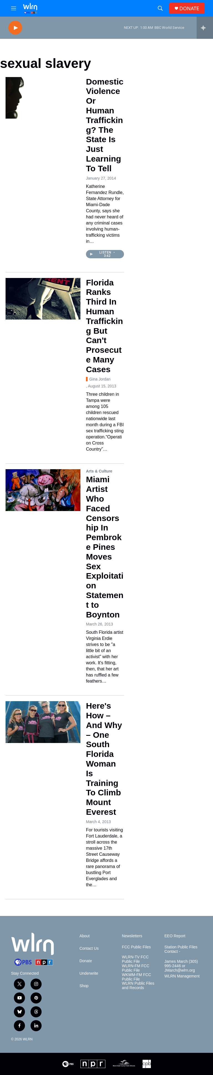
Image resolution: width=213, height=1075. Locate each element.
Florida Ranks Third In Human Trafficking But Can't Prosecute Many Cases (104, 326)
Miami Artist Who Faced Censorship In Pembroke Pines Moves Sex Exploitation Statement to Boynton (104, 547)
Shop (83, 986)
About (84, 936)
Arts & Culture (99, 471)
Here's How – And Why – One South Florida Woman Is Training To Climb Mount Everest (104, 758)
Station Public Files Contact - (180, 949)
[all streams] (205, 28)
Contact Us (88, 948)
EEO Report (174, 936)
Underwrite (88, 973)
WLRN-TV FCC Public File (135, 959)
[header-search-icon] (160, 8)
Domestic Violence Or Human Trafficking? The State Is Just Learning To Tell (104, 125)
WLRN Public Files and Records (138, 985)
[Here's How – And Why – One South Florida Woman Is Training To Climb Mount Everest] (43, 722)
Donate (85, 961)
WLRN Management (182, 976)
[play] (15, 28)
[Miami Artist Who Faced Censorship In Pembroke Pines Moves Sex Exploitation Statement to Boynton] (43, 490)
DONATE (189, 8)
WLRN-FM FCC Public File (135, 968)
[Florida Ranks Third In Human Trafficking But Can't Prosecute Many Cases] (43, 299)
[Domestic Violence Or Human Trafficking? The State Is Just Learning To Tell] (43, 98)
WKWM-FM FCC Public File (136, 977)
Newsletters (132, 936)
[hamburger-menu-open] (13, 8)
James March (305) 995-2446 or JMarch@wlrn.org (181, 965)
